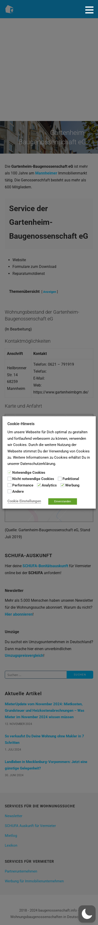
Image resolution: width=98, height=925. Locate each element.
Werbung (72, 485)
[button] (91, 10)
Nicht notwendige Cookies (33, 479)
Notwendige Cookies (28, 472)
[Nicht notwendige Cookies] (9, 479)
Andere (18, 491)
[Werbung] (62, 485)
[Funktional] (60, 479)
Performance (22, 485)
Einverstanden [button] (62, 501)
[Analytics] (39, 485)
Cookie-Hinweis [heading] (21, 424)
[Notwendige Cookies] (9, 472)
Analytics (49, 485)
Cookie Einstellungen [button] (24, 501)
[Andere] (9, 491)
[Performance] (9, 485)
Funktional (71, 479)
